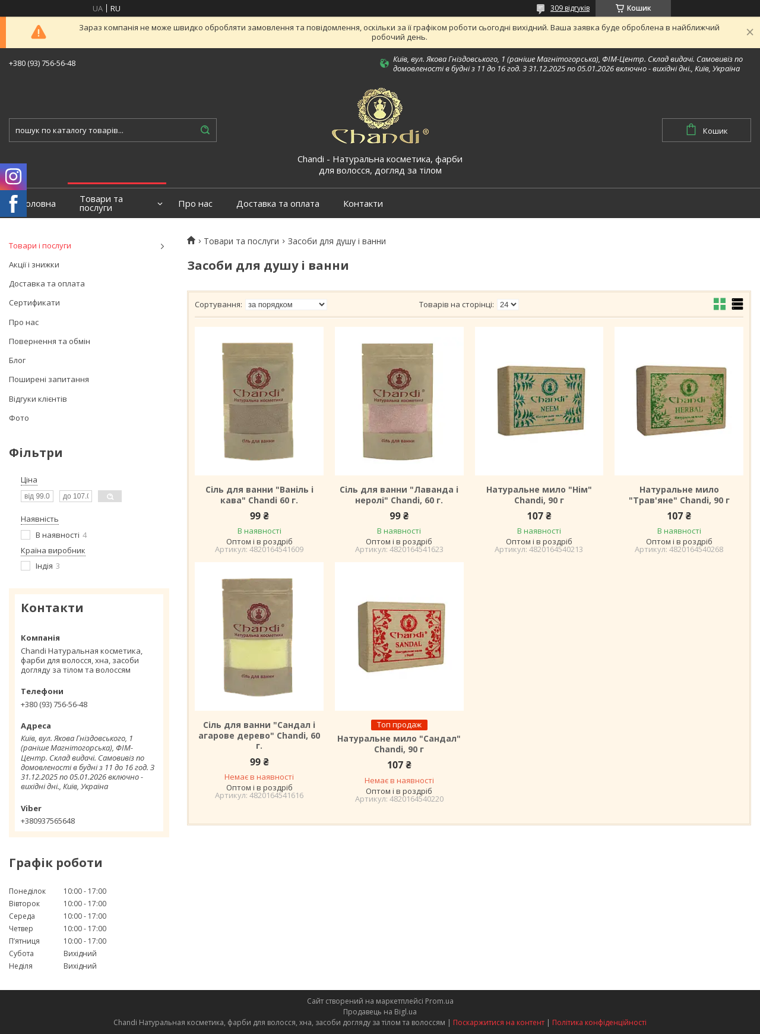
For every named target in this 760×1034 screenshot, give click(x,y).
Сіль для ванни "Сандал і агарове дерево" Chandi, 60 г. (259, 735)
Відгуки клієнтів (38, 398)
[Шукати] (205, 130)
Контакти (363, 203)
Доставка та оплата (277, 203)
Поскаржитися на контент (498, 1022)
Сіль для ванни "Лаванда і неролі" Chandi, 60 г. (399, 494)
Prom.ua (439, 1001)
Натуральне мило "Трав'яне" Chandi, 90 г (679, 494)
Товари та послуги (101, 203)
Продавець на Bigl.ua (380, 1012)
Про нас (195, 203)
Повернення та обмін (49, 341)
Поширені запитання (49, 379)
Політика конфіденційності (599, 1022)
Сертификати (34, 302)
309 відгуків (570, 8)
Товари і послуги (40, 245)
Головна (38, 203)
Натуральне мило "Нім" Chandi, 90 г (539, 494)
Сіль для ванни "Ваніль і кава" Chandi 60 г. (259, 494)
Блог (17, 360)
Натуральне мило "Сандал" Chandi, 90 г (399, 743)
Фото (19, 417)
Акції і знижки (34, 264)
